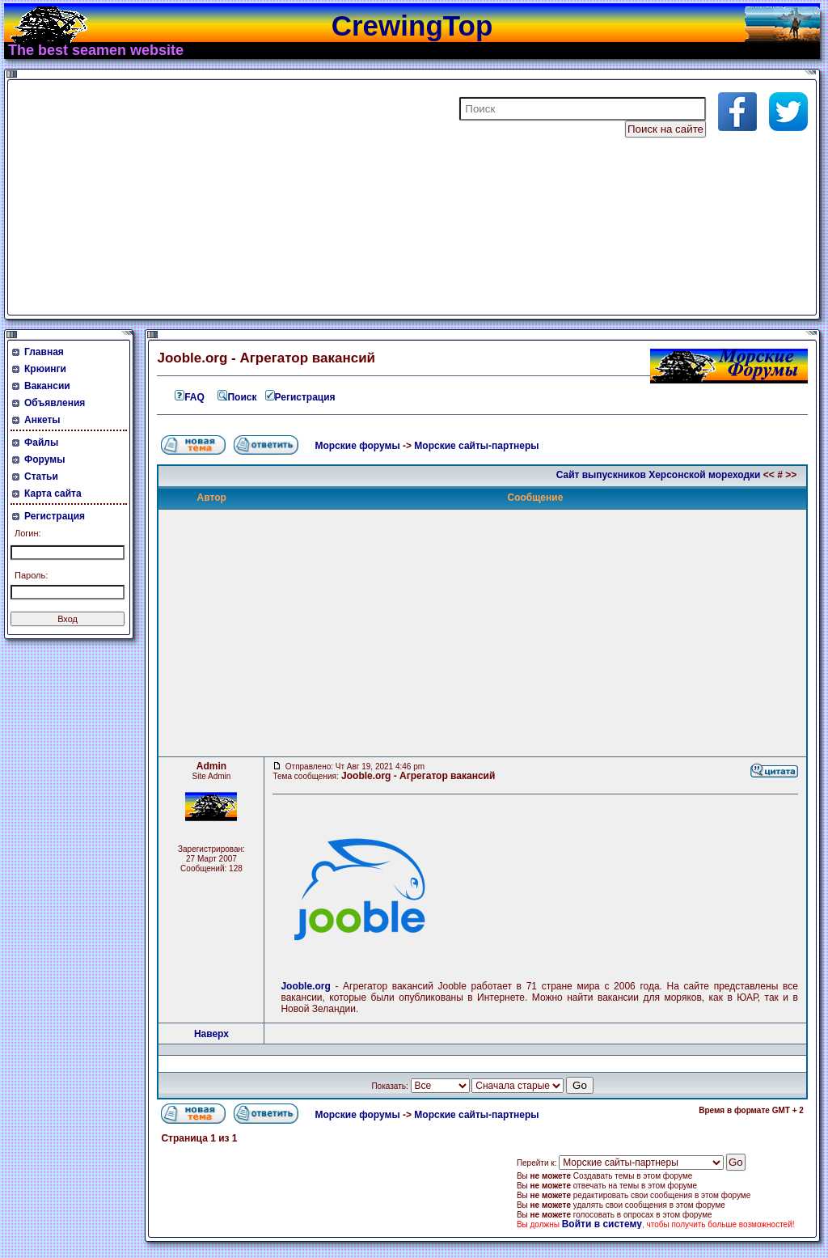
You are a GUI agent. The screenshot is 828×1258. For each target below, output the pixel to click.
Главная (44, 352)
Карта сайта (53, 493)
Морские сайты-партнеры (476, 445)
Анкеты (42, 420)
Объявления (54, 403)
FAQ (188, 397)
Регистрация (54, 516)
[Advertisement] (205, 197)
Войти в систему (602, 1224)
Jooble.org (308, 986)
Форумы (44, 459)
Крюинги (45, 369)
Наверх (211, 1034)
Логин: (28, 533)
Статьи (41, 476)
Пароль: (31, 575)
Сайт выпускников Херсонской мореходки (658, 475)
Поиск (237, 397)
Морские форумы (357, 445)
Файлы (41, 442)
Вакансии (47, 386)
